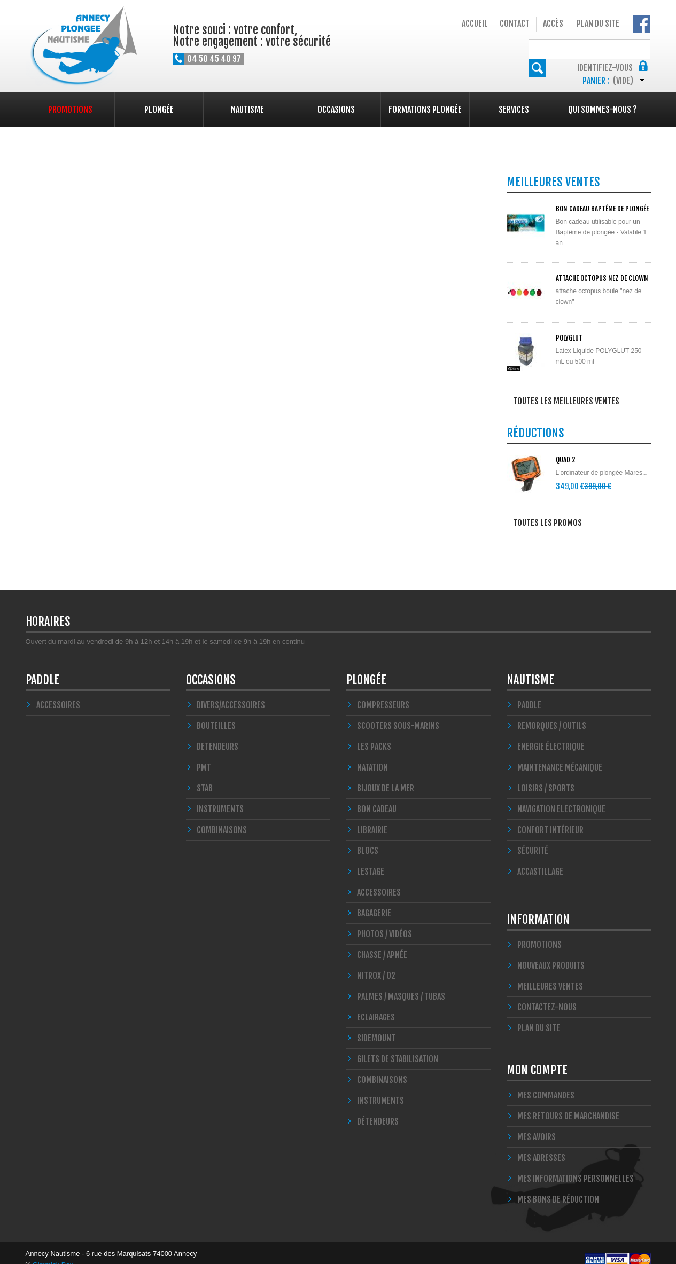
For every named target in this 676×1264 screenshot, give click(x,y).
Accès (553, 23)
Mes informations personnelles (575, 1165)
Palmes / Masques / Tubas (401, 983)
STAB (205, 775)
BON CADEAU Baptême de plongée (602, 209)
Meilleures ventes (550, 973)
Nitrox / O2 (376, 962)
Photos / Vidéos (384, 920)
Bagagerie (374, 899)
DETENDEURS (217, 733)
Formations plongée (425, 109)
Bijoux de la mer (385, 775)
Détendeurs (378, 1108)
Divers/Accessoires (231, 691)
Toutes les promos (547, 524)
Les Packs (374, 733)
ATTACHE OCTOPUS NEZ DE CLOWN (602, 278)
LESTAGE (370, 858)
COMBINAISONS (222, 816)
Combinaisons (382, 1066)
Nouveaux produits (551, 952)
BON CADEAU (377, 795)
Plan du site (598, 23)
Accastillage (540, 858)
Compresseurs (383, 691)
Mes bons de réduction (558, 1186)
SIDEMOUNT (376, 1024)
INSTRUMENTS (220, 795)
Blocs (367, 837)
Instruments (380, 1087)
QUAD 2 (566, 461)
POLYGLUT (569, 338)
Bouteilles (216, 712)
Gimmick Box (53, 1251)
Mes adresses (541, 1144)
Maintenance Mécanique (559, 754)
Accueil (475, 23)
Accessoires (58, 691)
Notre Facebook (641, 24)
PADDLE (42, 666)
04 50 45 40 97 (214, 58)
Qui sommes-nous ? (602, 109)
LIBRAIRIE (372, 816)
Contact (515, 23)
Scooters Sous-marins (398, 712)
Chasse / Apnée (382, 941)
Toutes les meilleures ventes (566, 401)
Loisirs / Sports (545, 775)
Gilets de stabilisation (397, 1045)
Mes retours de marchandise (568, 1102)
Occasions (336, 109)
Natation (372, 754)
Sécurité (532, 837)
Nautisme (247, 109)
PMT (204, 754)
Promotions (70, 109)
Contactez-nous (547, 993)
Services (514, 109)
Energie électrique (551, 733)
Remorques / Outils (551, 712)
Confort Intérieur (550, 816)
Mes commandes (545, 1082)
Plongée (159, 109)
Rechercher (642, 48)
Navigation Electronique (561, 795)
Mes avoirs (536, 1123)
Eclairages (376, 1004)
